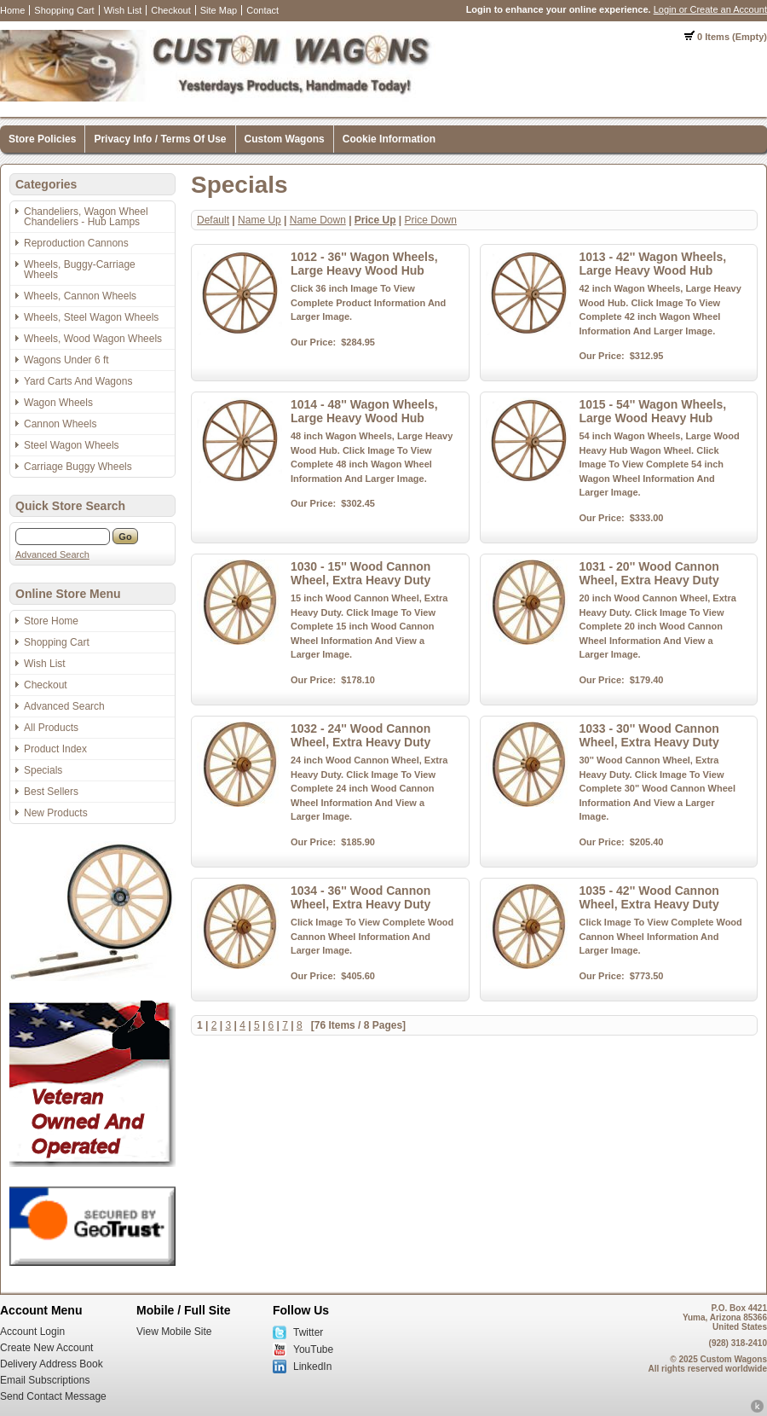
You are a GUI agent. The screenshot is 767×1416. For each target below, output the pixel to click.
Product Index (55, 749)
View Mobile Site (174, 1332)
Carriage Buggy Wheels (78, 467)
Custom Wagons (285, 139)
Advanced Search (52, 554)
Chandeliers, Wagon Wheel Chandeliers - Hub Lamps (86, 217)
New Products (56, 813)
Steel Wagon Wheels (71, 445)
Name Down (318, 220)
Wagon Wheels (58, 403)
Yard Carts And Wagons (78, 381)
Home (12, 10)
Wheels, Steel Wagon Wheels (91, 317)
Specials (43, 770)
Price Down (431, 220)
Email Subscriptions (44, 1380)
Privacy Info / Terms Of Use (160, 139)
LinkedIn (312, 1366)
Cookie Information (389, 139)
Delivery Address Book (51, 1364)
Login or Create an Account (710, 9)
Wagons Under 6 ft (66, 360)
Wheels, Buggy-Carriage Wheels (80, 269)
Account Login (32, 1332)
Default (213, 220)
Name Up (259, 220)
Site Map (218, 10)
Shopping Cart (64, 10)
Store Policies (42, 139)
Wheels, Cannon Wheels (80, 296)
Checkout (170, 10)
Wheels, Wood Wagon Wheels (93, 339)
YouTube (313, 1349)
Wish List (123, 10)
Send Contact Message (53, 1396)
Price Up (375, 220)
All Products (51, 728)
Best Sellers (51, 792)
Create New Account (46, 1348)
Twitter (308, 1332)
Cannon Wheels (60, 424)
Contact (262, 10)
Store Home (51, 621)
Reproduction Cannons (76, 243)
